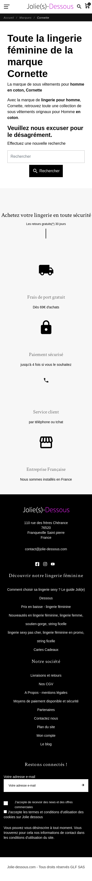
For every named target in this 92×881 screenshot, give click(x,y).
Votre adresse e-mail (19, 777)
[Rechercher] (46, 156)
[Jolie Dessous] (50, 6)
